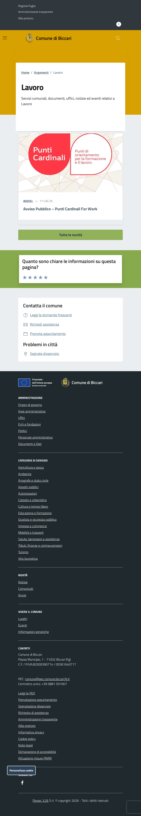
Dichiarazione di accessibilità (37, 751)
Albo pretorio (25, 18)
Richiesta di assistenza (33, 712)
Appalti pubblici (28, 486)
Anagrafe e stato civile (33, 480)
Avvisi (22, 595)
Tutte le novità (70, 235)
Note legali (25, 745)
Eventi (22, 625)
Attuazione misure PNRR (35, 758)
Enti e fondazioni (29, 424)
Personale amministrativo (35, 437)
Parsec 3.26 (40, 800)
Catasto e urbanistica (32, 499)
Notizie (23, 582)
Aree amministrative (32, 411)
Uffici (21, 417)
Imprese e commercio (32, 526)
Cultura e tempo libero (33, 506)
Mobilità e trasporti (31, 532)
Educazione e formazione (35, 513)
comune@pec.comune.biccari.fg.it (47, 678)
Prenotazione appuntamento (37, 699)
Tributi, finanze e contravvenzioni (40, 545)
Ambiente (24, 473)
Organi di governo (30, 404)
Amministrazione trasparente (35, 12)
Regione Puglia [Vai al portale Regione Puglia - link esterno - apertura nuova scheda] (26, 6)
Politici (22, 430)
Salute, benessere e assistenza (39, 539)
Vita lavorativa (28, 558)
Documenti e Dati (30, 443)
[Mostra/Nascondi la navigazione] (4, 37)
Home (25, 72)
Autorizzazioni (27, 493)
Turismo (23, 552)
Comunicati (25, 588)
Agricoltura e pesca (31, 467)
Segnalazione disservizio (34, 706)
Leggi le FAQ (26, 693)
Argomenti (41, 72)
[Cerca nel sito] (118, 38)
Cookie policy (27, 738)
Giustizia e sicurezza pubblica (37, 519)
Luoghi (22, 618)
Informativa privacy (31, 732)
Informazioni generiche (33, 631)
